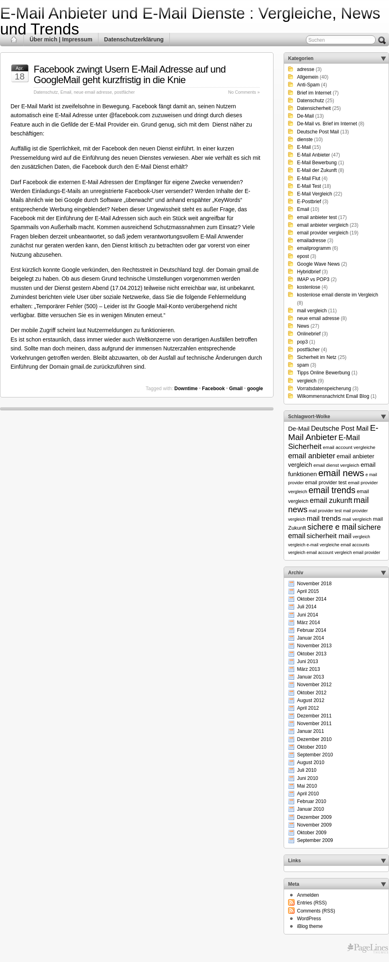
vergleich (306, 381)
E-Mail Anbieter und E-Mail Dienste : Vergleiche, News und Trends (190, 21)
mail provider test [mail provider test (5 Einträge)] (325, 510)
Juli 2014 (306, 607)
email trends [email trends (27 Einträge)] (331, 490)
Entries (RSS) (312, 903)
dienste (305, 139)
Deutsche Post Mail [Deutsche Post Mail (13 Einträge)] (339, 428)
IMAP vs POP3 (313, 279)
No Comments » (244, 92)
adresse (305, 69)
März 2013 (308, 669)
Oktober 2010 (312, 747)
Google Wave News (318, 264)
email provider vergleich (322, 233)
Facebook (213, 388)
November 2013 (314, 645)
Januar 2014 (310, 638)
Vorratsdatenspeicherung (324, 388)
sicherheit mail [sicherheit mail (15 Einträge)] (329, 536)
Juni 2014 (307, 615)
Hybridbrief (309, 272)
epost (303, 256)
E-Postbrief (309, 201)
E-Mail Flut (308, 178)
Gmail (235, 388)
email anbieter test (317, 217)
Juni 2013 (307, 661)
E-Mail (304, 147)
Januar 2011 (310, 731)
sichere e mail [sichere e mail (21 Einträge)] (332, 526)
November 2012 (314, 684)
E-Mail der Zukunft (317, 170)
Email (65, 92)
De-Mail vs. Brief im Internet (327, 124)
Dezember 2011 (314, 716)
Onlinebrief (309, 334)
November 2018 (314, 583)
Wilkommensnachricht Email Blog (333, 396)
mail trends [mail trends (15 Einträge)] (324, 518)
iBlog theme (310, 926)
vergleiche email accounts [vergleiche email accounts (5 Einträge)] (345, 544)
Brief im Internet (314, 93)
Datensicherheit (314, 108)
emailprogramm (314, 248)
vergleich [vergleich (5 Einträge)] (361, 536)
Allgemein (307, 77)
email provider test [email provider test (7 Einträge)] (326, 482)
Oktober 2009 (312, 832)
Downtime (185, 388)
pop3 (302, 342)
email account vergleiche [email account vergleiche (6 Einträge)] (349, 447)
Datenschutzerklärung (134, 39)
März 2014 (308, 622)
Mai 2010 (307, 786)
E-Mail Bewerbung (317, 162)
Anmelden (308, 895)
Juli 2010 (306, 770)
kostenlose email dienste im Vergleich (337, 295)
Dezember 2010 (314, 739)
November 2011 (314, 723)
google (255, 388)
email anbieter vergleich (322, 225)
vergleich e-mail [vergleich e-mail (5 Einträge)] (303, 544)
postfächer (124, 92)
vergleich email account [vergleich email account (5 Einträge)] (310, 552)
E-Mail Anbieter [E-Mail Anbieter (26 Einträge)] (333, 432)
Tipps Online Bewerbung (323, 373)
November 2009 (314, 825)
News (303, 326)
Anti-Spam (308, 85)
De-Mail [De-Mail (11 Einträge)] (299, 428)
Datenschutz (46, 92)
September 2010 (315, 755)
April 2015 (308, 591)
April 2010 (308, 794)
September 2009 (315, 840)
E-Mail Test (309, 186)
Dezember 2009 (314, 817)
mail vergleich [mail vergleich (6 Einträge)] (357, 519)
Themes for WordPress (367, 949)
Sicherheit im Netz (316, 357)
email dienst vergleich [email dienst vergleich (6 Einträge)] (336, 465)
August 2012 (310, 700)
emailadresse (311, 240)
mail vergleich (312, 311)
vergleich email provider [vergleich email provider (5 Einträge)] (357, 552)
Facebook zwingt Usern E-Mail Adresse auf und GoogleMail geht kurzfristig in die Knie (130, 74)
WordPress (309, 918)
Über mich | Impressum (61, 39)
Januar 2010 (310, 809)
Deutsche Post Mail (318, 132)
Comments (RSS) (316, 911)
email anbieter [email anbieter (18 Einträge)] (312, 455)
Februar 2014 (311, 630)
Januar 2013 (310, 677)
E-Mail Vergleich (314, 194)
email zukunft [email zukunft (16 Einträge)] (331, 500)
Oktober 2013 (312, 654)
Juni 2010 (307, 778)
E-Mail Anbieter (313, 155)
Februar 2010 (311, 801)
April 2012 (308, 708)
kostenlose (308, 287)
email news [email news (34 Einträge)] (341, 473)
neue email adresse (93, 92)
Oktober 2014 (312, 599)
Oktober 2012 (312, 693)
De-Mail (305, 116)
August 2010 (310, 762)
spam (303, 365)
